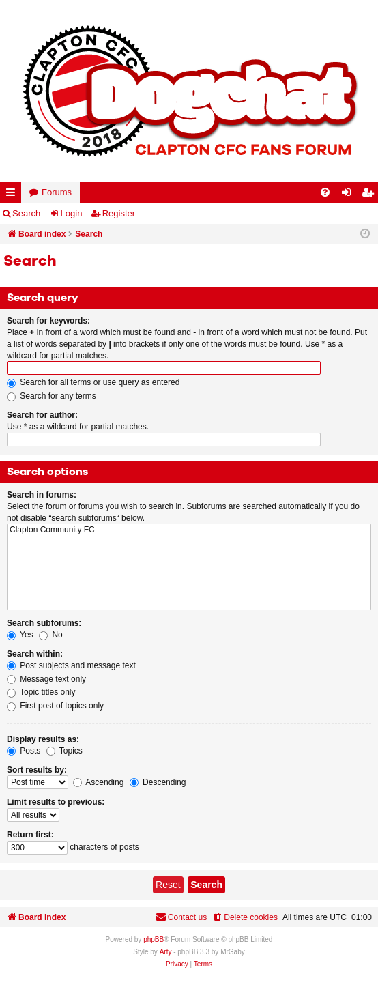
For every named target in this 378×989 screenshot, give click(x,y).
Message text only (46, 679)
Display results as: (43, 739)
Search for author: (42, 415)
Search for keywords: (48, 321)
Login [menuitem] (349, 195)
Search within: (35, 654)
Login (72, 213)
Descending (158, 782)
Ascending (98, 782)
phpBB (153, 939)
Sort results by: (37, 770)
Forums (57, 192)
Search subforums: (44, 623)
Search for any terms (51, 396)
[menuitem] (325, 192)
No (51, 635)
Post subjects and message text (71, 665)
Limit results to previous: (55, 802)
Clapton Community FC (189, 530)
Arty (166, 952)
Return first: (30, 835)
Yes (20, 635)
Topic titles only (41, 692)
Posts (23, 751)
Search (26, 213)
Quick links (13, 195)
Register (118, 213)
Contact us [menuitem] (181, 917)
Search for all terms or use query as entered (93, 382)
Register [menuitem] (370, 195)
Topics (64, 751)
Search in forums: (41, 495)
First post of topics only (55, 706)
